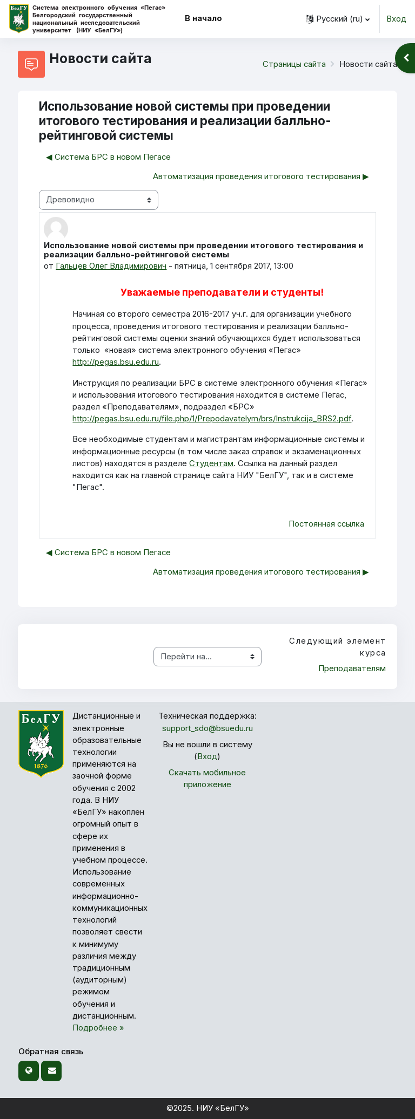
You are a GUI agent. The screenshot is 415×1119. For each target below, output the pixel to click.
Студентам (211, 463)
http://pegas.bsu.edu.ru (115, 362)
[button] (337, 19)
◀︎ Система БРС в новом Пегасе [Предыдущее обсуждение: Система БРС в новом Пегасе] (108, 157)
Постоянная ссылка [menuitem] (326, 524)
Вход (396, 19)
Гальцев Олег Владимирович (111, 266)
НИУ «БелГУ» (222, 1108)
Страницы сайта (294, 64)
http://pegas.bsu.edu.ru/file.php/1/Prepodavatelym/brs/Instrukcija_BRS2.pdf (211, 419)
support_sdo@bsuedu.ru (207, 728)
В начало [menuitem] (203, 18)
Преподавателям (352, 668)
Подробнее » (98, 1028)
